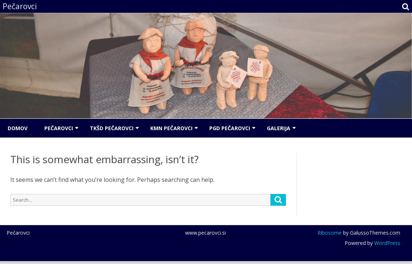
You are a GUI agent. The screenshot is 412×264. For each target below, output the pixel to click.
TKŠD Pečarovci (111, 128)
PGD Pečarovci (229, 128)
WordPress (386, 242)
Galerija (278, 128)
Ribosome (329, 232)
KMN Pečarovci (171, 128)
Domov (17, 128)
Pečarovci (58, 128)
